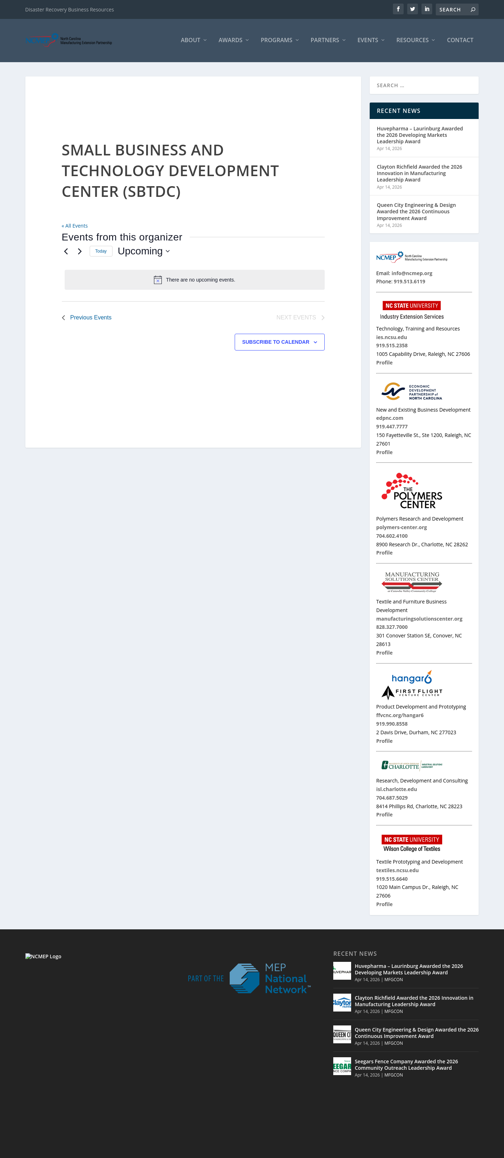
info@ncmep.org (80, 1106)
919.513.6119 (74, 1097)
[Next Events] (80, 252)
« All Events (75, 226)
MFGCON (393, 981)
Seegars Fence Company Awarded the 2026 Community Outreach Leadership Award (406, 1065)
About (190, 41)
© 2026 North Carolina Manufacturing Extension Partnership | (265, 1150)
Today (101, 252)
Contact (460, 41)
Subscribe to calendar (275, 343)
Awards (231, 41)
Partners (325, 41)
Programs (277, 41)
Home (351, 1150)
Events (368, 41)
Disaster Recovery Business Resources (69, 9)
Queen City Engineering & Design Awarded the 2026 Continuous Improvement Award (416, 212)
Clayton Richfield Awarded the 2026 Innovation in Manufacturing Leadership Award (419, 174)
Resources (412, 41)
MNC (415, 1150)
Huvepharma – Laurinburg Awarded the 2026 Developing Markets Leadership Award (420, 136)
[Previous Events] (66, 252)
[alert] (195, 281)
